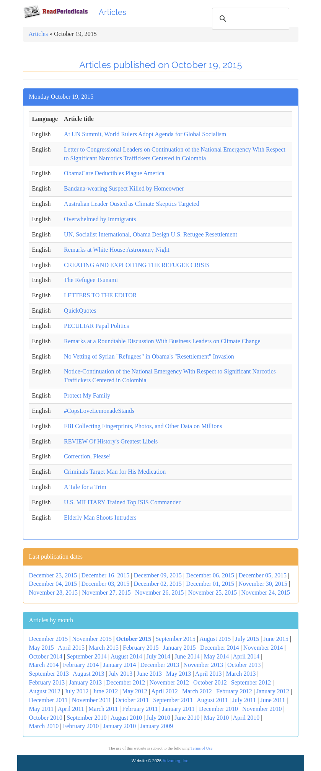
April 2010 (246, 717)
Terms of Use (201, 748)
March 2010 (44, 726)
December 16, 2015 (105, 575)
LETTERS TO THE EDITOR (100, 295)
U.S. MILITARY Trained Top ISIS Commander (122, 502)
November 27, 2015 (106, 592)
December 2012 (125, 682)
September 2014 (86, 656)
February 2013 (47, 682)
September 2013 (49, 673)
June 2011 (272, 700)
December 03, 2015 (105, 583)
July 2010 (158, 717)
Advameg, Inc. (176, 760)
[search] (249, 18)
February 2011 (140, 709)
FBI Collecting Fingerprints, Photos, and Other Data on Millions (143, 426)
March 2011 (103, 709)
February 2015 (141, 647)
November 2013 (203, 665)
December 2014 (219, 647)
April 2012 (164, 691)
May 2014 (216, 656)
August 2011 (212, 700)
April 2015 (71, 647)
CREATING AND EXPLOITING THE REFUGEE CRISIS (137, 265)
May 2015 (41, 647)
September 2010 (86, 717)
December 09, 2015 (158, 575)
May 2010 (216, 717)
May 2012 (134, 691)
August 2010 (126, 717)
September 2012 (251, 682)
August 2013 (88, 673)
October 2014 (46, 656)
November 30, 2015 (262, 583)
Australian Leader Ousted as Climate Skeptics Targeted (131, 203)
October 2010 (46, 717)
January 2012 (272, 691)
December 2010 (218, 709)
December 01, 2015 (210, 583)
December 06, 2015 (210, 575)
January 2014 (119, 665)
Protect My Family (87, 395)
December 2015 (48, 639)
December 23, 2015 (53, 575)
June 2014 (186, 656)
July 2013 (121, 673)
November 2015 (92, 639)
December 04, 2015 (53, 583)
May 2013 (178, 673)
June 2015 (275, 639)
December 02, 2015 (158, 583)
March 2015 (104, 647)
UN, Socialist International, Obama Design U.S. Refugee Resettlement (150, 234)
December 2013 (159, 665)
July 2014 (158, 656)
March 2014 (44, 665)
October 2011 (132, 700)
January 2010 (119, 726)
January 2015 (179, 647)
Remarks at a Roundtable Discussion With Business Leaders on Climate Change (162, 341)
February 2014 (81, 665)
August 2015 (215, 639)
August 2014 (126, 656)
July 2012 (77, 691)
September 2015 (175, 639)
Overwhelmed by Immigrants (100, 219)
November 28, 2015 (53, 592)
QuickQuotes (80, 310)
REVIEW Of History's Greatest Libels (111, 441)
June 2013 (149, 673)
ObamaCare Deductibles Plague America (114, 173)
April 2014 (246, 656)
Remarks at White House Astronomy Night (116, 249)
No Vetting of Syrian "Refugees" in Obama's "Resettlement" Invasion (149, 356)
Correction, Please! (87, 456)
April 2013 (208, 673)
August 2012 (44, 691)
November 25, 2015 (212, 592)
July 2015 (247, 639)
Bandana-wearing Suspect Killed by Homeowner (124, 188)
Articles (112, 12)
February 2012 (234, 691)
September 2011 (173, 700)
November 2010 (262, 709)
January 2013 (85, 682)
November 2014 (263, 647)
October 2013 (244, 665)
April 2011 (71, 709)
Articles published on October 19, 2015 (160, 64)
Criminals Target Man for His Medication (115, 471)
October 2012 (210, 682)
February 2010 (81, 726)
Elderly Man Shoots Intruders (100, 517)
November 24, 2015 (265, 592)
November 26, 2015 (159, 592)
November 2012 (169, 682)
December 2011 (48, 700)
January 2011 (178, 709)
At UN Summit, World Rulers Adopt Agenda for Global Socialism (145, 134)
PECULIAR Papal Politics (96, 326)
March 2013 (241, 673)
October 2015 (134, 639)
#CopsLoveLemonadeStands (99, 411)
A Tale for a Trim (85, 487)
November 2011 (91, 700)
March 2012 (197, 691)
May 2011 (41, 709)
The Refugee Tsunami (91, 280)
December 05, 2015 (262, 575)
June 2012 (105, 691)
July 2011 (244, 700)
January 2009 (156, 726)
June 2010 (186, 717)
